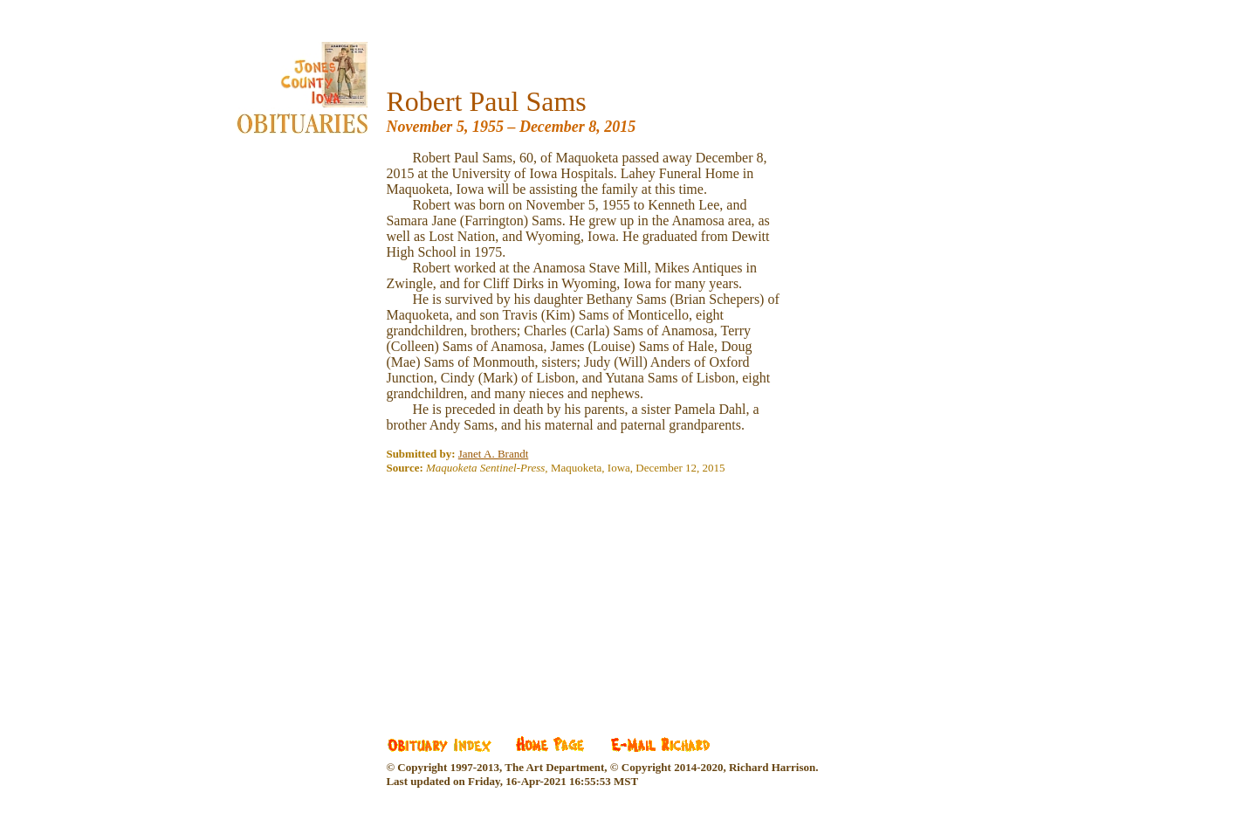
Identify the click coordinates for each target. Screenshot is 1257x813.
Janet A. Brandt (493, 453)
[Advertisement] (517, 593)
